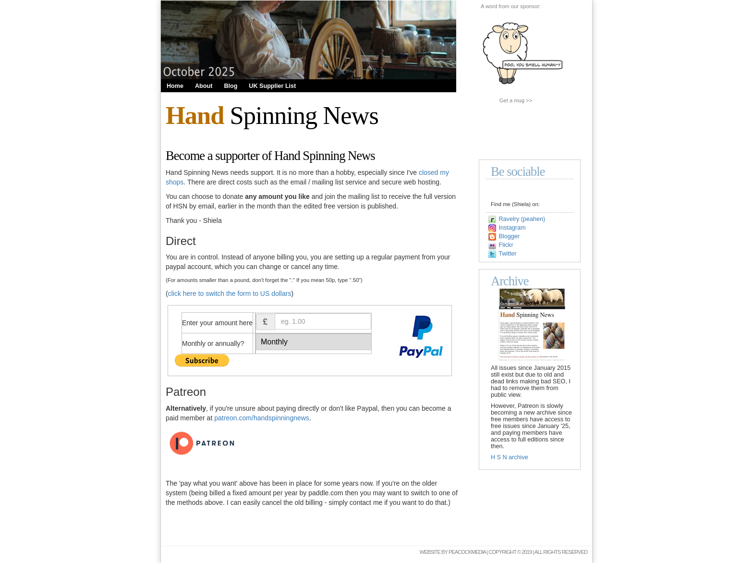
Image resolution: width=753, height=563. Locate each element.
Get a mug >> (515, 100)
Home (175, 86)
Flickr (506, 245)
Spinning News (272, 115)
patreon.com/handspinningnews (261, 418)
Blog (230, 86)
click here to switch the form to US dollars (229, 293)
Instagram (512, 227)
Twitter (507, 253)
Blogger (509, 236)
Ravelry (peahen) (522, 219)
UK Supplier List (272, 86)
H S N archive (509, 457)
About (203, 86)
